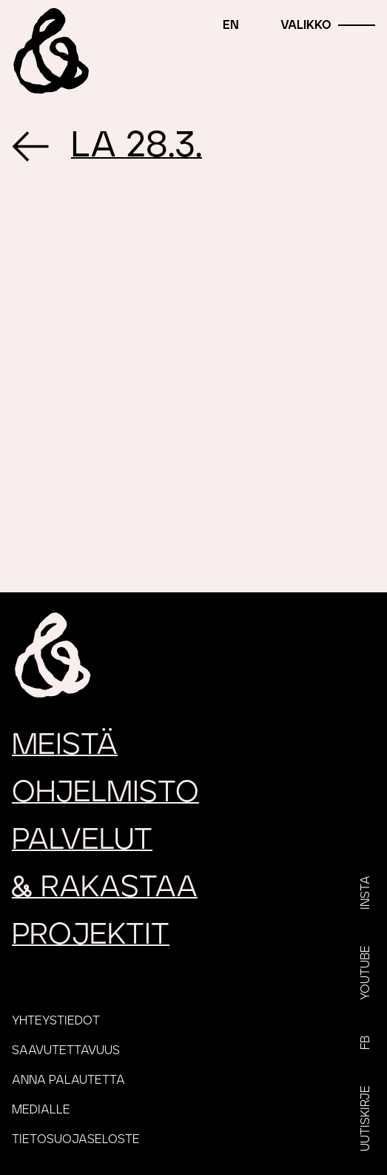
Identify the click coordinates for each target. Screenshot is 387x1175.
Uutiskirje (365, 1118)
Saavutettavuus (66, 1050)
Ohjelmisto (105, 792)
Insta (365, 893)
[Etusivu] (51, 51)
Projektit (90, 935)
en (231, 25)
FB (365, 1043)
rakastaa (105, 887)
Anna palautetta (68, 1080)
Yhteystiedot (56, 1021)
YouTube (365, 972)
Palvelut (82, 840)
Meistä (65, 745)
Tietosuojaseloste (76, 1139)
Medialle (41, 1110)
